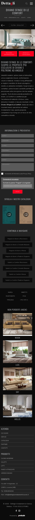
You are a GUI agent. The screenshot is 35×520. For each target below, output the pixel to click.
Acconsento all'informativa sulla (18, 174)
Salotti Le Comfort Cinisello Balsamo (17, 268)
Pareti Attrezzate (8, 469)
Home (5, 17)
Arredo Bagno (6, 473)
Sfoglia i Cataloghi (26, 53)
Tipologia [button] (10, 300)
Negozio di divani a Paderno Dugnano (17, 256)
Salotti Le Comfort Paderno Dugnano (17, 280)
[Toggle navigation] (31, 3)
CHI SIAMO (4, 433)
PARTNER (4, 444)
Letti (3, 466)
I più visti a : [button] (24, 300)
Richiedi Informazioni (9, 53)
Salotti (23, 17)
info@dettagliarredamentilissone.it (17, 495)
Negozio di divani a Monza (17, 251)
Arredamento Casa (14, 17)
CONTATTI (4, 448)
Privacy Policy (27, 174)
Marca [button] (10, 292)
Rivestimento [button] (10, 296)
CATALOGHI (5, 441)
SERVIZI (3, 437)
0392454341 (9, 491)
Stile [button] (24, 296)
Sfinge (29, 17)
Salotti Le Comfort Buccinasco (17, 262)
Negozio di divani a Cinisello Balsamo (17, 245)
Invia (18, 191)
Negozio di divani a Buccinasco (17, 239)
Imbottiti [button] (24, 292)
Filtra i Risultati (17, 25)
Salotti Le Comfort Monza (17, 274)
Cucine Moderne (7, 458)
